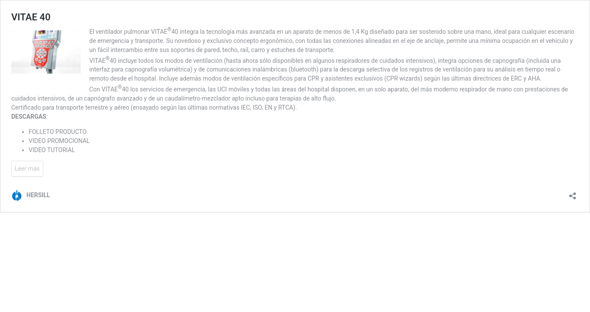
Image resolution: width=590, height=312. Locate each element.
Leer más (27, 168)
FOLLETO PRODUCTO (58, 131)
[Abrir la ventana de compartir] (573, 193)
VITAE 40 (30, 17)
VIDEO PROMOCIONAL (59, 140)
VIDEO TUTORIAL (52, 149)
